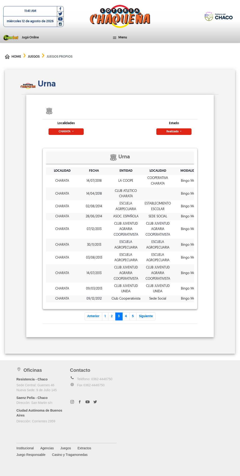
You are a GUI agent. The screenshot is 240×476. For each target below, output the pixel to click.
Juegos (34, 57)
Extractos (84, 448)
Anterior (93, 316)
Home (16, 57)
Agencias (47, 448)
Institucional (25, 448)
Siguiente (146, 316)
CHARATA (65, 131)
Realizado (172, 131)
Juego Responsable (30, 455)
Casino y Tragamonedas (70, 455)
